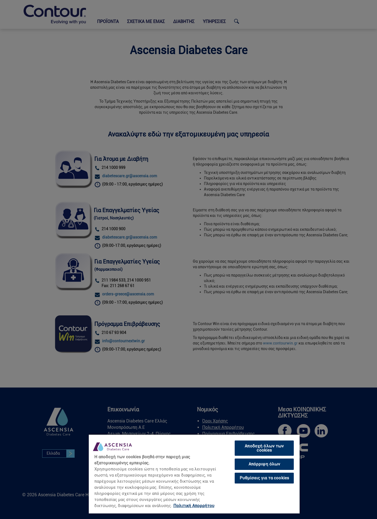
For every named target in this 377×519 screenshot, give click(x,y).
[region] (194, 473)
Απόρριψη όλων (264, 464)
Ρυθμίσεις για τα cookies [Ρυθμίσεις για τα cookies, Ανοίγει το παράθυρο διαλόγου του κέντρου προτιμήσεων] (264, 477)
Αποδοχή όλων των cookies (264, 448)
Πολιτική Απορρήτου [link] (193, 505)
